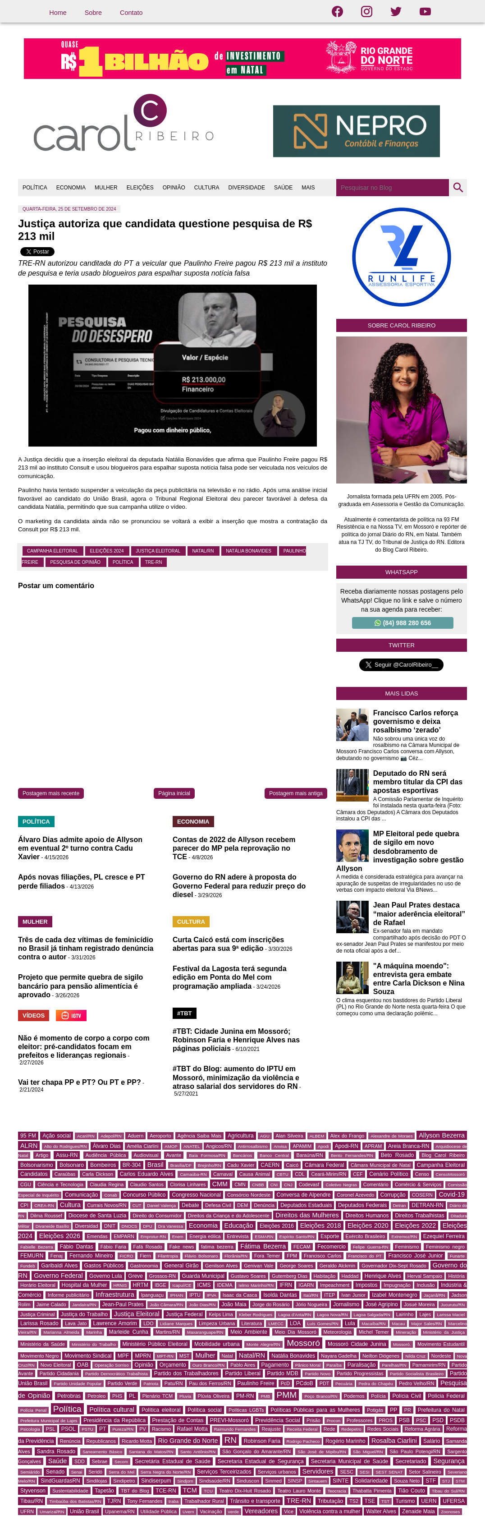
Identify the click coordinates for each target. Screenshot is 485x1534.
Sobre (93, 12)
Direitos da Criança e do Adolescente (229, 1215)
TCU (208, 1490)
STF (431, 1481)
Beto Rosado (397, 1155)
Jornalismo (346, 1304)
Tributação (330, 1501)
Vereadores (261, 1511)
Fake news (181, 1246)
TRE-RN (153, 562)
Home (57, 12)
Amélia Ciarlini (143, 1146)
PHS (117, 1396)
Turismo (405, 1501)
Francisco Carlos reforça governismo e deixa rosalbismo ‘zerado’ (415, 721)
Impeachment (334, 1285)
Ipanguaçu (152, 1295)
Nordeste (441, 1356)
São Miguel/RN (368, 1451)
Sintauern (317, 1481)
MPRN (143, 1356)
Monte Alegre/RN (263, 1344)
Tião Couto (411, 1491)
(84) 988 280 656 (403, 622)
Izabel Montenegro (394, 1295)
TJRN (114, 1501)
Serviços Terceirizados (224, 1472)
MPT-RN (165, 1356)
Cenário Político (388, 1174)
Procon (333, 1420)
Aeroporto (160, 1135)
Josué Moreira (419, 1304)
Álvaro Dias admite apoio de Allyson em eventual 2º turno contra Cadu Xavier (80, 848)
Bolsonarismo (36, 1165)
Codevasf (309, 1184)
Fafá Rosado (147, 1246)
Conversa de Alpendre (304, 1195)
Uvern (188, 1511)
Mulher (205, 1355)
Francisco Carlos (322, 1255)
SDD (79, 1461)
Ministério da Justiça (444, 1332)
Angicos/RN (219, 1146)
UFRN (27, 1511)
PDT (324, 1383)
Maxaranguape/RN (205, 1332)
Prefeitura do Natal (441, 1410)
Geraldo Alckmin (338, 1265)
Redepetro (351, 1429)
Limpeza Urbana (217, 1323)
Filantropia (168, 1255)
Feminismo (407, 1246)
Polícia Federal (446, 1396)
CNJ (288, 1184)
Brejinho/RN (209, 1165)
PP (393, 1410)
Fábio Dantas (76, 1247)
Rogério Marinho (345, 1441)
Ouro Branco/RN (208, 1365)
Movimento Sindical (87, 1356)
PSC (421, 1420)
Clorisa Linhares (188, 1184)
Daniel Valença (161, 1205)
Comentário (376, 1184)
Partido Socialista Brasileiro (417, 1373)
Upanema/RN (119, 1511)
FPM (292, 1255)
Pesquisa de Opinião (75, 562)
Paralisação (362, 1365)
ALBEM (317, 1135)
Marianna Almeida (61, 1332)
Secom (121, 1461)
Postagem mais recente (51, 793)
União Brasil (84, 1511)
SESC (346, 1471)
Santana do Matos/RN (151, 1451)
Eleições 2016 (277, 1226)
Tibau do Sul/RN (448, 1490)
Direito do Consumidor (157, 1215)
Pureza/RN (122, 1429)
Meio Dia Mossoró (295, 1332)
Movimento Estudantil (441, 1344)
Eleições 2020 (368, 1225)
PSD (438, 1420)
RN (230, 1440)
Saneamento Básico (102, 1451)
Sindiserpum (156, 1481)
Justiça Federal (184, 1314)
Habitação (325, 1276)
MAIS (308, 187)
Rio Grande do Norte (188, 1440)
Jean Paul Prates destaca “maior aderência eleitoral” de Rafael (419, 913)
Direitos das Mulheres (307, 1215)
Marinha (94, 1332)
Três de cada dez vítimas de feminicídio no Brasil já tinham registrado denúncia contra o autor (86, 948)
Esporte (329, 1236)
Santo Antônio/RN (198, 1451)
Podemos (354, 1396)
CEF (358, 1174)
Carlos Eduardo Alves (147, 1174)
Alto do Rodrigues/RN (65, 1146)
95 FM (28, 1136)
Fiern (145, 1255)
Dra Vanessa (170, 1226)
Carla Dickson (97, 1174)
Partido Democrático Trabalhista (116, 1373)
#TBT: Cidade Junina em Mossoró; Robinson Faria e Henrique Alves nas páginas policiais (236, 1039)
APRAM (373, 1146)
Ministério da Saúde (42, 1344)
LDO (148, 1323)
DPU (147, 1226)
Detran (399, 1205)
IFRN (285, 1285)
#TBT (184, 1013)
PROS (386, 1420)
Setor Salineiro (425, 1471)
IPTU (195, 1295)
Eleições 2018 (320, 1225)
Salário (431, 1441)
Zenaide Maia (418, 1511)
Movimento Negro (39, 1356)
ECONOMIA (71, 187)
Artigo (42, 1155)
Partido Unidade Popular (77, 1383)
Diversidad (86, 1226)
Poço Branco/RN (320, 1396)
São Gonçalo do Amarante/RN (256, 1451)
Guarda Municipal (203, 1276)
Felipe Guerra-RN (370, 1246)
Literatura (252, 1323)
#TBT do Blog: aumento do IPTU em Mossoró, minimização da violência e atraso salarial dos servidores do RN (236, 1077)
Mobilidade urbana (217, 1344)
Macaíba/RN (373, 1323)
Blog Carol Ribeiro (443, 1155)
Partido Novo (317, 1373)
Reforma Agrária (422, 1429)
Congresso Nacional (196, 1195)
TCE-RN (166, 1491)
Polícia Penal (33, 1410)
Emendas (97, 1236)
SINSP (295, 1480)
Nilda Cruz (415, 1356)
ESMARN (264, 1236)
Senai (76, 1472)
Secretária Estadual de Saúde (172, 1461)
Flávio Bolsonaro (201, 1255)
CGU (25, 1184)
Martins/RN (168, 1332)
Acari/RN (85, 1135)
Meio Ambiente (248, 1332)
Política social (204, 1410)
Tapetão (104, 1491)
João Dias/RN (202, 1304)
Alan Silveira (289, 1135)
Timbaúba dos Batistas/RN (75, 1501)
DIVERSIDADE (247, 187)
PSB (404, 1420)
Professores (360, 1420)
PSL (50, 1429)
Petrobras (69, 1396)
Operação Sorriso (112, 1365)
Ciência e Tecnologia (60, 1184)
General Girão (181, 1265)
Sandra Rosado (56, 1451)
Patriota (150, 1383)
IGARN (306, 1285)
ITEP (329, 1295)
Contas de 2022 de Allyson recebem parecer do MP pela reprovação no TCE (234, 848)
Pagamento (275, 1365)
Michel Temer (374, 1332)
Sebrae (100, 1461)
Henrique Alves (383, 1276)
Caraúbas (65, 1174)
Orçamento (173, 1365)
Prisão (313, 1420)
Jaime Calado (51, 1304)
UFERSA (454, 1501)
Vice (288, 1511)
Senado (55, 1472)
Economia (203, 1225)
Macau (398, 1323)
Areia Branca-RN (408, 1146)
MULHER (106, 187)
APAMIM (302, 1146)
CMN (240, 1184)
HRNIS (120, 1285)
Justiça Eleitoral (158, 550)
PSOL (68, 1429)
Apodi (323, 1146)
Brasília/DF (181, 1165)
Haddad (350, 1276)
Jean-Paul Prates (123, 1304)
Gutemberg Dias (289, 1276)
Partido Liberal (243, 1373)
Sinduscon (248, 1480)
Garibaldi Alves (59, 1265)
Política (123, 562)
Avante (173, 1155)
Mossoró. (402, 1344)
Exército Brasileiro (365, 1236)
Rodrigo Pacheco (303, 1441)
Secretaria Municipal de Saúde (350, 1461)
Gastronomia (144, 1265)
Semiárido (30, 1472)
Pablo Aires (242, 1365)
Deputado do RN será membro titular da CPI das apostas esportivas (417, 781)
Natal (227, 1356)
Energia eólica (204, 1236)
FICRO (126, 1255)
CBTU (282, 1174)
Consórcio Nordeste (248, 1195)
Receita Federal (302, 1429)
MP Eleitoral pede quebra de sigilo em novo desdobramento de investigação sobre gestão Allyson (400, 851)
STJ (446, 1481)
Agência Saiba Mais (200, 1135)
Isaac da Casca (240, 1295)
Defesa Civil (218, 1205)
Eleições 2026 (59, 1235)
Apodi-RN (346, 1146)
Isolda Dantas (280, 1295)
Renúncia (70, 1441)
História (456, 1276)
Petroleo (96, 1396)
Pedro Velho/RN (416, 1383)
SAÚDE (283, 187)
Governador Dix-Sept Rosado (393, 1265)
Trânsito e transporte (255, 1501)
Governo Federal (58, 1275)
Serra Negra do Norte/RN (166, 1472)
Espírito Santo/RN (297, 1236)
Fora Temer (267, 1255)
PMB (265, 1396)
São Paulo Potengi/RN (414, 1451)
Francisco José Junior (415, 1256)
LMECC (276, 1323)
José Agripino (382, 1304)
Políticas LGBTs (246, 1410)
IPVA (211, 1295)
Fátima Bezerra (263, 1246)
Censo (422, 1174)
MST (184, 1356)
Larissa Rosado (39, 1323)
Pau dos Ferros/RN (210, 1383)
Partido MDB (282, 1373)
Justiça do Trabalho (84, 1314)
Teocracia (337, 1490)
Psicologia (30, 1429)
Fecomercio (331, 1247)
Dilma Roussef (46, 1215)
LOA (295, 1323)
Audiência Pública (106, 1155)
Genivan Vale (258, 1265)
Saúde (57, 1461)
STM (460, 1481)
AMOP (171, 1146)
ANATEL (191, 1146)
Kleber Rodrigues (255, 1314)
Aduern (135, 1135)
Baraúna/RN (309, 1155)
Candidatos (34, 1174)
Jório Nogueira (311, 1304)
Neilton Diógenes (380, 1356)
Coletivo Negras (341, 1184)
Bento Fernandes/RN (352, 1155)
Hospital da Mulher (84, 1285)
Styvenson (33, 1491)
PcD (285, 1383)
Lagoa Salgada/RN (372, 1314)
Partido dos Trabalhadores (186, 1373)
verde (233, 1511)
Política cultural (111, 1409)
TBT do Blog (135, 1490)
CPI (24, 1205)
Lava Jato (76, 1323)
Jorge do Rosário (270, 1304)
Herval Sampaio (424, 1276)
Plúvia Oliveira (214, 1396)
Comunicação (81, 1195)
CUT (137, 1205)
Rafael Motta (192, 1429)
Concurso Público (144, 1195)
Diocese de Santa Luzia (98, 1215)
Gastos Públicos (104, 1265)
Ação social (56, 1136)
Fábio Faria (113, 1246)
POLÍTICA (35, 187)
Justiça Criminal (37, 1314)
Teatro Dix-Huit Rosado (245, 1490)
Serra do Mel (121, 1472)
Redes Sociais (382, 1429)
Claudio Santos (147, 1184)
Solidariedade (371, 1481)
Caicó (292, 1165)
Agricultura (240, 1136)
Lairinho (404, 1314)
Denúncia (264, 1205)
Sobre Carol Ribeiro (402, 325)
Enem (177, 1236)
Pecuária (343, 1383)
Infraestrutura (115, 1294)
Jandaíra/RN (84, 1304)
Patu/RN (174, 1383)
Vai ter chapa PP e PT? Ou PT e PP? (79, 1082)
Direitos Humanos (367, 1215)
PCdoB (304, 1383)
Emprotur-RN (153, 1236)
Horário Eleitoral (37, 1285)
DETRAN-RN (428, 1205)
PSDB (457, 1420)
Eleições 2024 (107, 550)
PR (407, 1410)
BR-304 (132, 1165)
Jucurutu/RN (453, 1304)
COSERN (422, 1195)
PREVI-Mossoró (229, 1420)
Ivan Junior (353, 1295)
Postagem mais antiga (296, 793)
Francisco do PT (365, 1255)
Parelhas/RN (394, 1365)
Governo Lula (105, 1276)
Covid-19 (452, 1194)
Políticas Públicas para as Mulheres (315, 1410)
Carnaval (223, 1174)
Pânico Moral (307, 1365)
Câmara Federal (324, 1165)
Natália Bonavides (249, 550)
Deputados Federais (362, 1205)
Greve (135, 1276)
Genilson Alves (221, 1265)
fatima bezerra (217, 1246)
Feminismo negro (445, 1246)
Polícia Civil (406, 1396)
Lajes (425, 1314)
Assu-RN (67, 1155)
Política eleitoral (161, 1410)
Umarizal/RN (52, 1511)
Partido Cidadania (59, 1373)
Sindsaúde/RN (215, 1480)
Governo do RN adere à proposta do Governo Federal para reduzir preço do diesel (239, 885)
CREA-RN (44, 1205)
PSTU (87, 1429)
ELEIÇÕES (140, 187)
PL (132, 1396)
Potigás (375, 1410)
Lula (350, 1323)
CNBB (258, 1184)
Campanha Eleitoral (53, 550)
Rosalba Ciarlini (394, 1440)
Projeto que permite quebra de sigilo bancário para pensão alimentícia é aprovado (80, 985)
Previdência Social (277, 1420)
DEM (242, 1205)
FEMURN (31, 1256)
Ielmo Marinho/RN (256, 1285)
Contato (131, 12)
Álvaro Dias (107, 1146)
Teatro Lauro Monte (299, 1490)
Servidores (318, 1471)
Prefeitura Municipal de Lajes (49, 1420)
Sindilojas (96, 1480)
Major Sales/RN (426, 1323)
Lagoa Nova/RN (332, 1314)
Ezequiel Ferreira (444, 1236)
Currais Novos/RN (106, 1205)
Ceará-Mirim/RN (328, 1174)
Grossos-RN (162, 1276)
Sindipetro (124, 1480)
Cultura (70, 1204)
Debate (190, 1205)
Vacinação (211, 1511)
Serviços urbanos (277, 1471)
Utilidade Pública (159, 1511)
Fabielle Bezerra (36, 1246)
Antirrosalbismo (253, 1146)
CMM (220, 1184)
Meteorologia (338, 1332)
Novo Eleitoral (56, 1365)
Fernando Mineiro (91, 1256)
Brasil (155, 1164)
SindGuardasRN (60, 1481)
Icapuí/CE (181, 1285)
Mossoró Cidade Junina (357, 1344)
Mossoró (303, 1343)
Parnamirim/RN (429, 1365)
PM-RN (245, 1396)
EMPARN (124, 1236)
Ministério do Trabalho (94, 1344)
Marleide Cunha (129, 1332)
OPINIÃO (174, 187)
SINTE (340, 1481)
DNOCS (129, 1226)
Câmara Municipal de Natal (381, 1165)
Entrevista (237, 1236)
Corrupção (393, 1195)
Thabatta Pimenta (372, 1490)
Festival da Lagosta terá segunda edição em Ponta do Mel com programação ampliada (230, 977)
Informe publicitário (68, 1295)
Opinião (144, 1365)
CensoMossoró (450, 1174)
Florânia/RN (235, 1255)
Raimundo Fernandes (235, 1429)
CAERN (270, 1165)
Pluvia (185, 1396)
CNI (274, 1184)
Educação (238, 1225)
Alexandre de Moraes (391, 1135)
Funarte (457, 1255)
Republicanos (101, 1441)
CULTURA (207, 187)
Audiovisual (146, 1155)
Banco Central (274, 1155)
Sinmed (273, 1480)
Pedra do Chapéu (375, 1383)
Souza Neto (407, 1480)
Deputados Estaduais (306, 1205)
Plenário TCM (157, 1396)
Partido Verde (122, 1383)
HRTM (140, 1285)
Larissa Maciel (451, 1314)
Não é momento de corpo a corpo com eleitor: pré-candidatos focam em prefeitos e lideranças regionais (84, 1046)
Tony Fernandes (144, 1501)
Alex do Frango (347, 1135)
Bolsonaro (71, 1165)
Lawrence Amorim (115, 1323)
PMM (287, 1395)
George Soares (296, 1265)
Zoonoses (450, 1511)
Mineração (406, 1332)
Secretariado (410, 1461)
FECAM (302, 1246)
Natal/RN (203, 550)
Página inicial (174, 793)
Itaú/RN (310, 1295)
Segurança (449, 1461)
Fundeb (27, 1265)
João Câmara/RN (166, 1304)
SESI (365, 1472)
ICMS (204, 1285)
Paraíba (334, 1365)
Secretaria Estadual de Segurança (261, 1461)
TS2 (353, 1501)
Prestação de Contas (178, 1420)
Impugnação (397, 1285)
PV (142, 1429)
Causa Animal (254, 1174)
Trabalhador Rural (204, 1501)
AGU (265, 1135)
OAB (82, 1365)
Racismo (161, 1429)
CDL (300, 1174)
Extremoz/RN (404, 1236)
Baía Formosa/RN (207, 1155)
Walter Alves (381, 1511)
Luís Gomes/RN (323, 1323)
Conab (110, 1195)
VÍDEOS (34, 1015)
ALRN (28, 1145)
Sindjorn (185, 1481)
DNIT (109, 1226)
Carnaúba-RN (193, 1174)
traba (173, 1501)
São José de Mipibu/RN (321, 1451)
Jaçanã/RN (434, 1295)
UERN (428, 1501)
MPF (123, 1356)
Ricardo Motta (137, 1441)
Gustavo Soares (248, 1276)
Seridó (95, 1471)
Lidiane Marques (176, 1323)
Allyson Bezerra (442, 1135)
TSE (370, 1501)
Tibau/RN (31, 1501)
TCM (190, 1490)
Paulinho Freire (256, 1383)
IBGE (160, 1285)
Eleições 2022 (415, 1225)
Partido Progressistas (360, 1373)
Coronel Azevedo (355, 1195)
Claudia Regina (107, 1184)
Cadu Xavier (240, 1165)
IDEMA (224, 1285)
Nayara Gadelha (339, 1356)
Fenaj (56, 1255)
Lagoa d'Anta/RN (294, 1314)
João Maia (233, 1304)
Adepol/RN (111, 1135)
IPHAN (176, 1295)
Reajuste (271, 1429)
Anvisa (280, 1146)
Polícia (378, 1396)
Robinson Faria (262, 1441)
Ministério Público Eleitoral (155, 1344)
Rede (329, 1429)
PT (102, 1429)
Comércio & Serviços (418, 1184)
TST (385, 1501)
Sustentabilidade (70, 1490)
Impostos (367, 1285)
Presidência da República (114, 1420)
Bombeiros (103, 1165)
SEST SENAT (389, 1472)
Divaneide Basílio (52, 1226)
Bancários (242, 1155)
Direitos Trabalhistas (419, 1215)
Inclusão (425, 1285)
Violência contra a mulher (329, 1511)
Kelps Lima (221, 1314)
